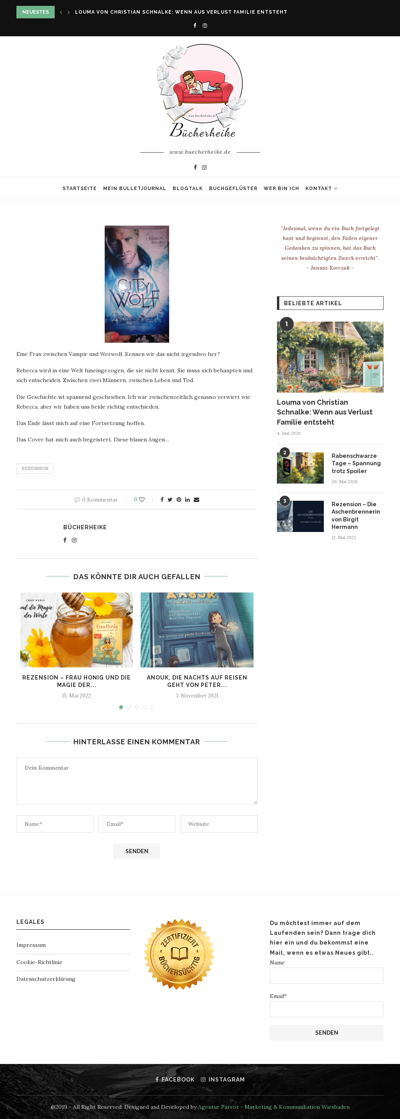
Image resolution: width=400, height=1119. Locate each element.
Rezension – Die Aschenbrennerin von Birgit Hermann (356, 515)
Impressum (31, 944)
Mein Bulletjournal (134, 188)
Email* (327, 1005)
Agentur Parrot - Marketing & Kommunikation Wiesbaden (274, 1106)
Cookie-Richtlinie (39, 962)
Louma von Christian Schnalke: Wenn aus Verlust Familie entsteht (181, 12)
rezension (34, 468)
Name (327, 971)
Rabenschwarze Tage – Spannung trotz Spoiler (356, 463)
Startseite (79, 188)
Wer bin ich (281, 188)
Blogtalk (188, 188)
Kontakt (318, 188)
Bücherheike (85, 527)
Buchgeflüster (233, 188)
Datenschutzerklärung (45, 978)
